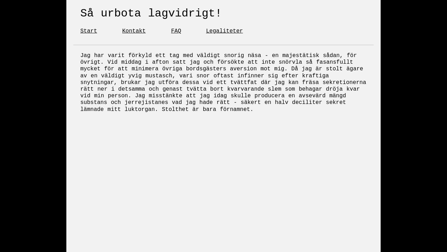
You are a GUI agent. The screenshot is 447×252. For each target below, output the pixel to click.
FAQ (176, 31)
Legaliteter (224, 31)
